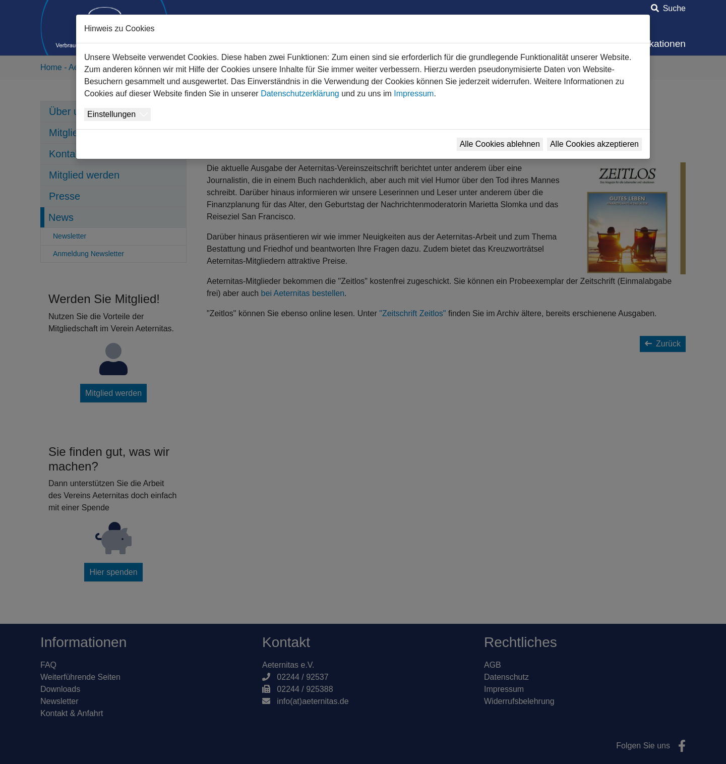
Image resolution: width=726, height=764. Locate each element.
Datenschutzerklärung (300, 93)
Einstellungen (111, 114)
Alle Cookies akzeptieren (594, 144)
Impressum (414, 93)
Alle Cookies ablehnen (500, 144)
